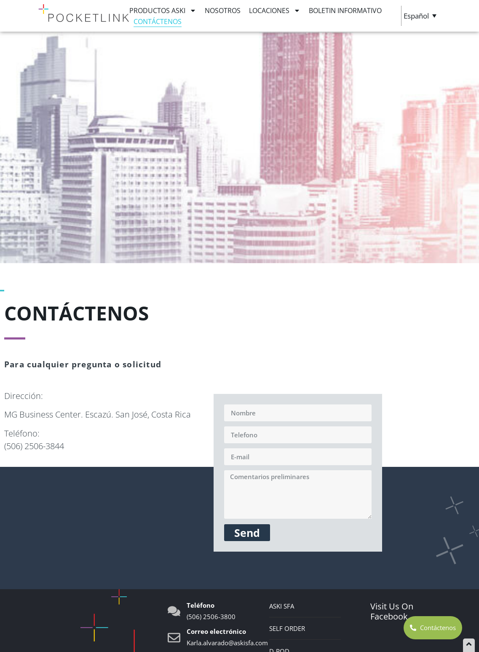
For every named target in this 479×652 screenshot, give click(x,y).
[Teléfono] (174, 611)
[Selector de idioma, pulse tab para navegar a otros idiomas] (421, 15)
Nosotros (223, 10)
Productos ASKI (162, 10)
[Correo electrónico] (174, 637)
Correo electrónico (216, 631)
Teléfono (200, 605)
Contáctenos (158, 21)
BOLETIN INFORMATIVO (345, 10)
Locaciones (274, 10)
